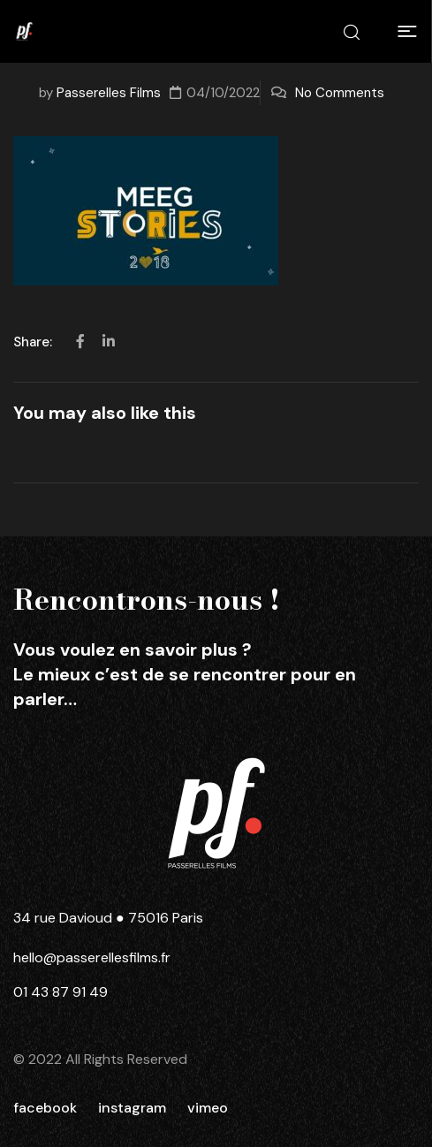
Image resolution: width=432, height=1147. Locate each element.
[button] (407, 31)
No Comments (339, 93)
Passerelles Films (109, 93)
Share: (34, 342)
